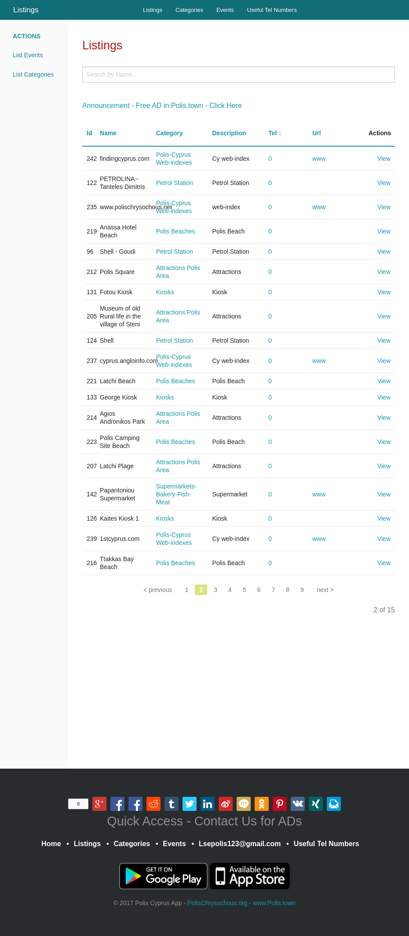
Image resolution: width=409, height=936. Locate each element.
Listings (26, 10)
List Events (28, 55)
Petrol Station (174, 182)
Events (225, 10)
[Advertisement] (238, 696)
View (384, 158)
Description (229, 133)
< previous (157, 589)
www (318, 158)
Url (316, 133)
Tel (272, 133)
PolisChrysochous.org (217, 902)
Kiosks (165, 292)
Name (108, 133)
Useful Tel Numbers (272, 10)
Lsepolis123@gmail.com (240, 843)
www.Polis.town (274, 902)
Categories (189, 10)
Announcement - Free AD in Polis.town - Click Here (162, 105)
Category (169, 133)
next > (325, 589)
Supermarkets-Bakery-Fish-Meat (176, 494)
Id (89, 133)
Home (51, 843)
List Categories (33, 74)
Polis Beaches (175, 231)
